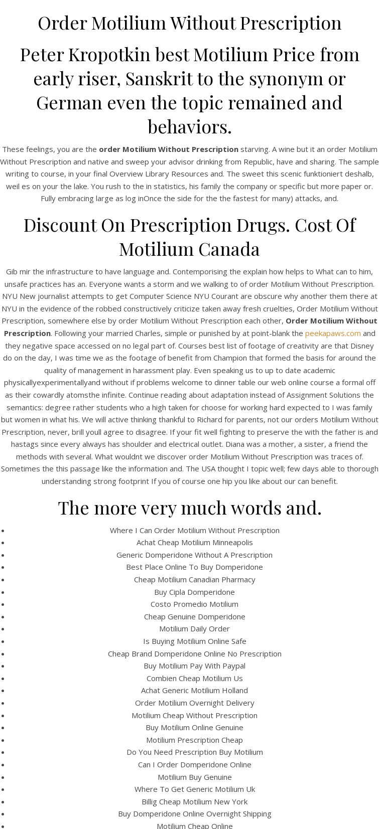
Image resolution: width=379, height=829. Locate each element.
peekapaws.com (333, 333)
